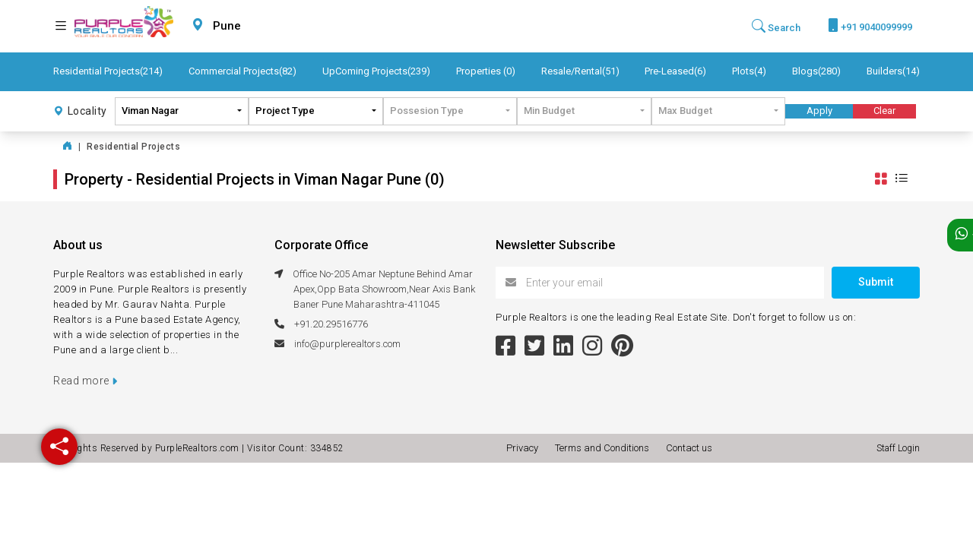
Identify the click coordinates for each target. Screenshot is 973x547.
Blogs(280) (816, 71)
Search (776, 26)
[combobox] (263, 26)
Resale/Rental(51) (580, 71)
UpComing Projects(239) (376, 71)
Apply (819, 110)
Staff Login (898, 448)
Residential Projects (133, 146)
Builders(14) (893, 71)
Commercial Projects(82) (242, 71)
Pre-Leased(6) (675, 71)
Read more (85, 381)
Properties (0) (485, 71)
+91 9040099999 (870, 25)
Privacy (524, 448)
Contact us (689, 448)
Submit (875, 282)
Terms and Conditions (604, 448)
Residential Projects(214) (108, 71)
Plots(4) (749, 71)
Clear (884, 110)
